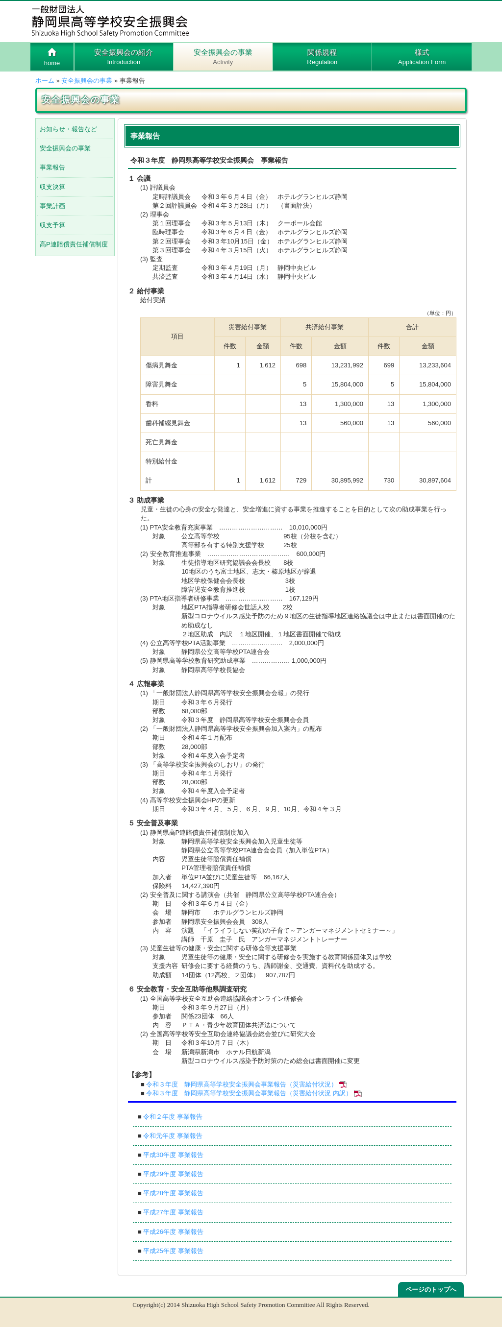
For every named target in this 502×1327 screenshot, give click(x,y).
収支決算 (52, 187)
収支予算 (52, 225)
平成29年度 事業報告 (173, 1174)
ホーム (44, 80)
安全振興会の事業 (223, 57)
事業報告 (52, 167)
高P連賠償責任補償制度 (74, 244)
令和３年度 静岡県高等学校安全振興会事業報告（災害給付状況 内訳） (249, 1093)
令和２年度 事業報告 (172, 1116)
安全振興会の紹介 (124, 57)
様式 (422, 57)
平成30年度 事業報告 (173, 1154)
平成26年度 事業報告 (173, 1231)
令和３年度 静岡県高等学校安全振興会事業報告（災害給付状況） (241, 1084)
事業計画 (52, 206)
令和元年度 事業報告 (172, 1135)
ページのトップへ (430, 1289)
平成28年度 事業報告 (173, 1193)
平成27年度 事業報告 (173, 1212)
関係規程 (322, 57)
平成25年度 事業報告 (173, 1251)
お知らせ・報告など (68, 129)
